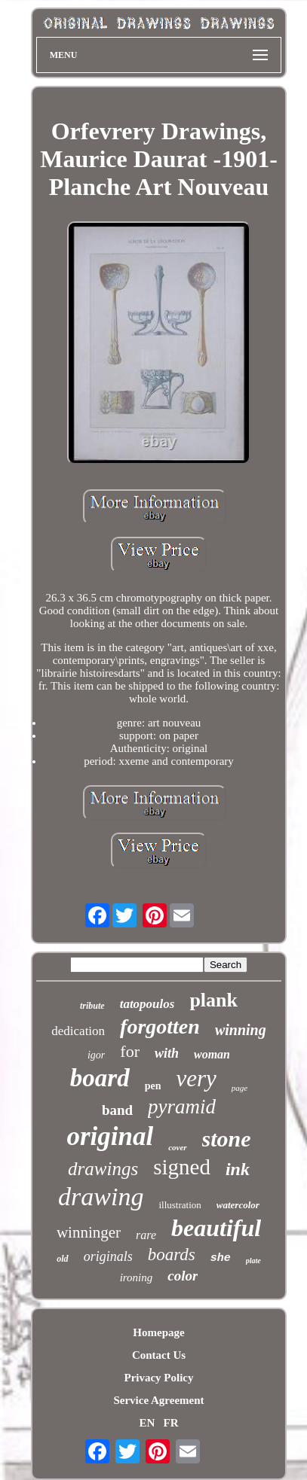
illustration (179, 1204)
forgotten (160, 1026)
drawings (103, 1169)
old (62, 1258)
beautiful (216, 1227)
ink (238, 1169)
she (220, 1258)
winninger (89, 1232)
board (100, 1078)
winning (240, 1030)
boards (171, 1254)
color (182, 1276)
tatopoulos (147, 1004)
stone (226, 1138)
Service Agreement (158, 1400)
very (196, 1078)
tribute (92, 1005)
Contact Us (159, 1355)
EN (147, 1423)
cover (177, 1147)
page (239, 1087)
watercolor (237, 1204)
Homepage (158, 1332)
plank (213, 1000)
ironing (136, 1277)
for (130, 1051)
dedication (78, 1031)
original (109, 1136)
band (117, 1110)
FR (171, 1423)
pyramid (182, 1106)
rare (146, 1235)
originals (108, 1256)
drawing (100, 1196)
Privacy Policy (158, 1378)
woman (212, 1054)
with (167, 1053)
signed (181, 1167)
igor (96, 1055)
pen (153, 1086)
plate (253, 1260)
